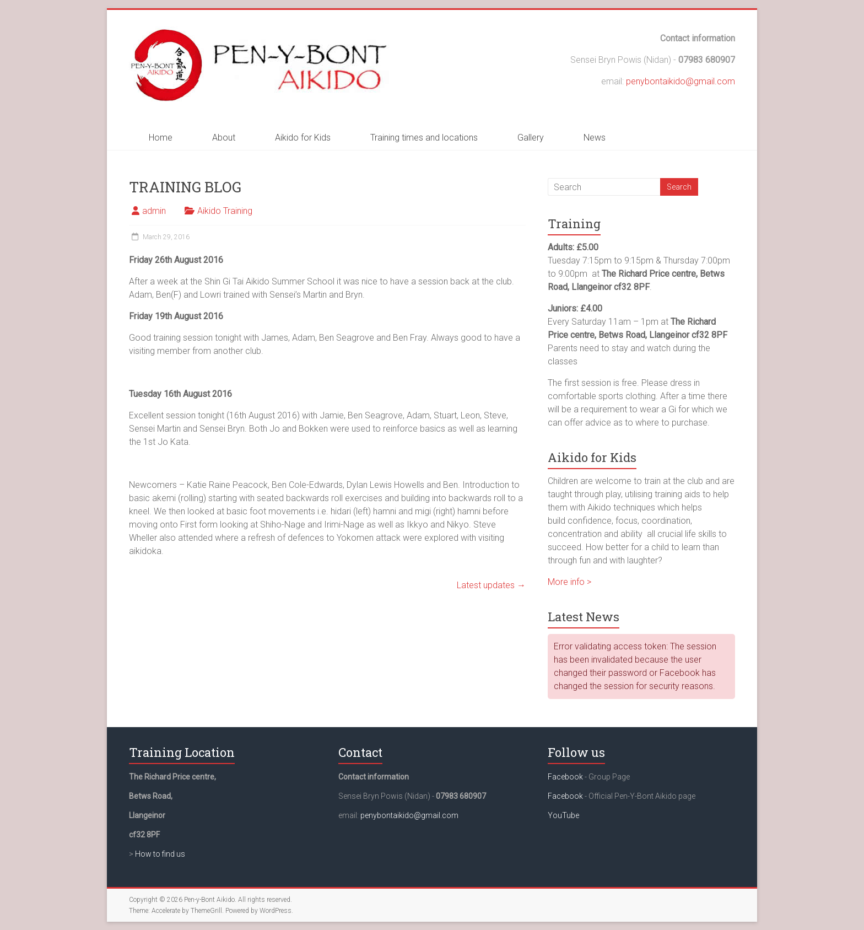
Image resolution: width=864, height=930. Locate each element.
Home (160, 137)
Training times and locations (424, 137)
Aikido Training (224, 211)
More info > (569, 582)
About (223, 137)
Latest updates (491, 585)
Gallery (530, 137)
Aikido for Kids (303, 137)
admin (154, 211)
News (595, 137)
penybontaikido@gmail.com (680, 81)
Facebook (565, 776)
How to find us (160, 854)
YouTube (563, 815)
